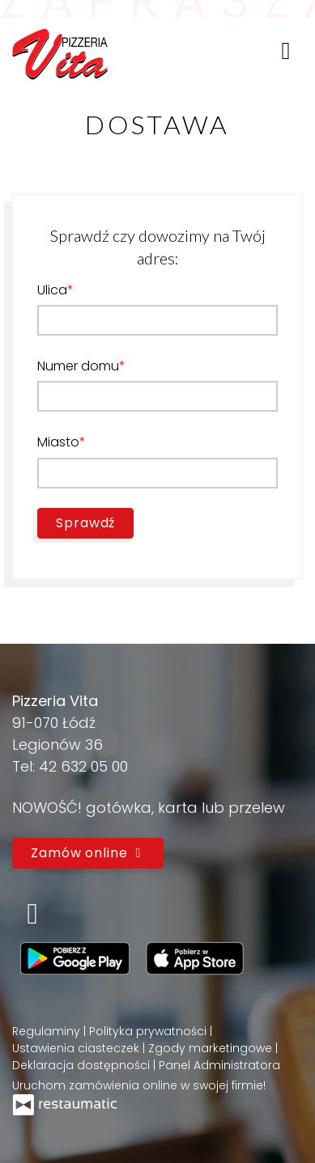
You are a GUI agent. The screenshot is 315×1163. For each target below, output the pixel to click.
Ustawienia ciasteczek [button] (77, 1048)
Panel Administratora (219, 1065)
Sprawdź (85, 523)
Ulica (52, 290)
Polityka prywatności (149, 1031)
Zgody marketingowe (211, 1048)
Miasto (58, 442)
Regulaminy (47, 1031)
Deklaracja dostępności (82, 1065)
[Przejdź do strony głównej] (60, 50)
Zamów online (88, 853)
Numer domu (78, 366)
